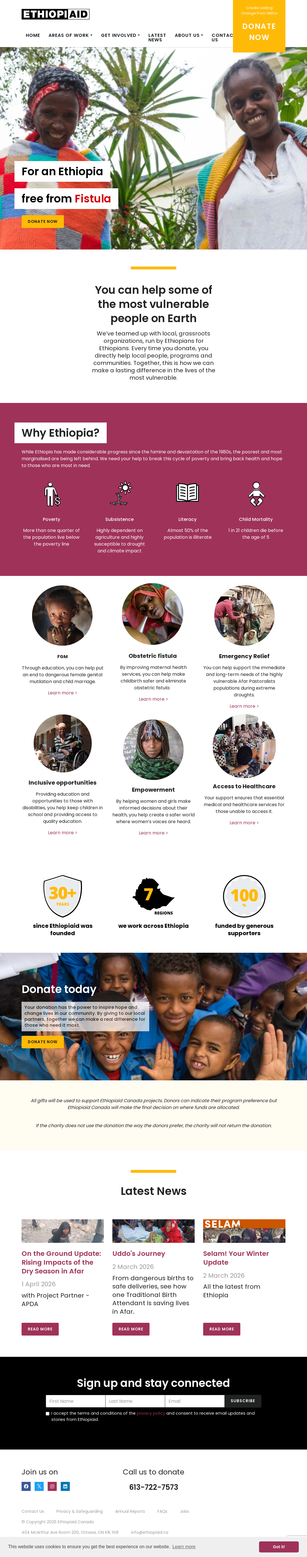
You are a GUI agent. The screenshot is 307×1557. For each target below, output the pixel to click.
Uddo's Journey (138, 1253)
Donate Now (43, 221)
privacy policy (151, 1413)
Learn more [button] (183, 1546)
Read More (40, 1329)
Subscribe (243, 1401)
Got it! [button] (279, 1547)
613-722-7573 (153, 1487)
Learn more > (62, 693)
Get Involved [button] (118, 35)
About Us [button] (187, 35)
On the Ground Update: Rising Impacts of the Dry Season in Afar (61, 1262)
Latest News (157, 37)
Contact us (224, 37)
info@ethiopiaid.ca (149, 1532)
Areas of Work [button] (69, 35)
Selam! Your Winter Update (236, 1258)
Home (33, 35)
